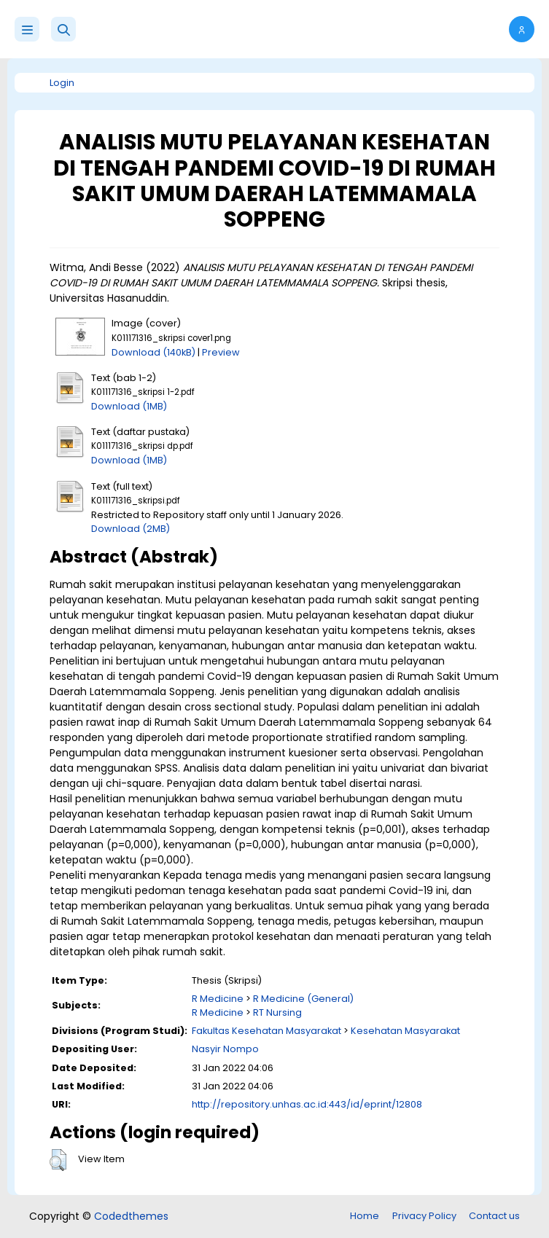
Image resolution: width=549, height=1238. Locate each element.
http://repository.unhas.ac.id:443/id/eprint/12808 (307, 1104)
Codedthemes (131, 1216)
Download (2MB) (130, 528)
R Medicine (218, 998)
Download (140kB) (153, 352)
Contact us (494, 1216)
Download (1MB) (129, 406)
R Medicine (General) (303, 998)
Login (62, 83)
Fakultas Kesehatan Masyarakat (266, 1031)
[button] (63, 29)
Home (364, 1216)
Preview (221, 352)
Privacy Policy (424, 1216)
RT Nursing (277, 1012)
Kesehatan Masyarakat (405, 1031)
